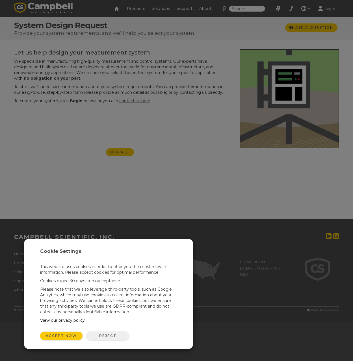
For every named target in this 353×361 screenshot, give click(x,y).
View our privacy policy (62, 320)
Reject (107, 336)
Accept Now (61, 336)
